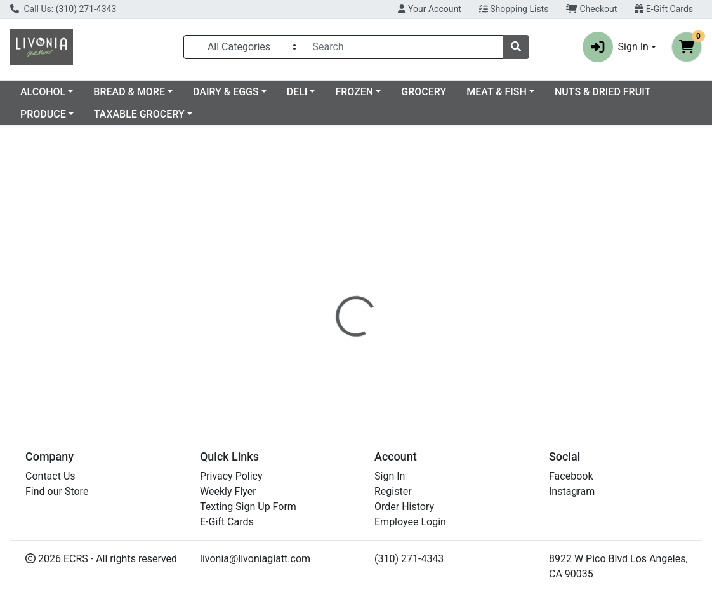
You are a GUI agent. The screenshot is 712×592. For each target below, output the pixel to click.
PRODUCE (159, 114)
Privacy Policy (231, 476)
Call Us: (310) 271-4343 (63, 9)
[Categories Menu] (244, 47)
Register (393, 491)
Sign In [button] (616, 47)
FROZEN (457, 92)
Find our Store (56, 491)
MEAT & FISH (599, 92)
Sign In (389, 476)
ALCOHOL (145, 92)
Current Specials (57, 92)
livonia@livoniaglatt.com (255, 559)
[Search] (404, 47)
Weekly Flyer (228, 491)
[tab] (331, 288)
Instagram (572, 491)
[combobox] (404, 47)
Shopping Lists (514, 9)
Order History (404, 507)
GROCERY (526, 92)
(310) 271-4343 (409, 559)
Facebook (571, 476)
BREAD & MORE (232, 92)
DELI (400, 92)
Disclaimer (387, 288)
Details (331, 288)
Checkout (591, 9)
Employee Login (410, 522)
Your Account (429, 9)
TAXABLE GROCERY (255, 114)
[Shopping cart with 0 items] (686, 47)
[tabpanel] (505, 355)
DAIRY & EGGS (329, 92)
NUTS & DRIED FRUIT (68, 114)
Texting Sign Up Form (248, 507)
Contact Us (50, 476)
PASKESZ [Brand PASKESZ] (444, 363)
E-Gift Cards (664, 9)
